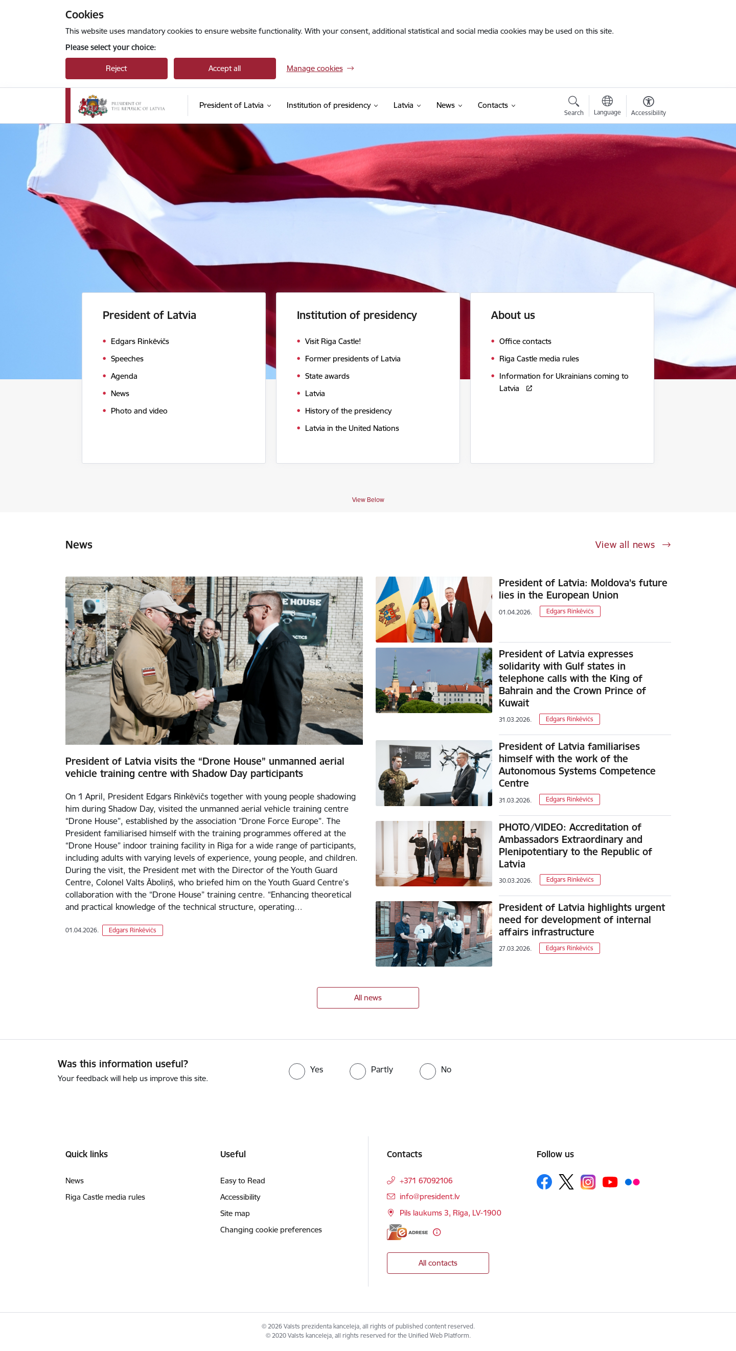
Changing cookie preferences (271, 1229)
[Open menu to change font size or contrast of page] (648, 107)
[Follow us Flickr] (632, 1181)
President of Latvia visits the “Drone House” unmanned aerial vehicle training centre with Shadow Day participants (204, 767)
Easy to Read (242, 1180)
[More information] (437, 1232)
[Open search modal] (574, 107)
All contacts (438, 1263)
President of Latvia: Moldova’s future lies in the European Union (583, 589)
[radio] (306, 1069)
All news (368, 997)
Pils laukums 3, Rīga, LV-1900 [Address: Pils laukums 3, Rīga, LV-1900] (450, 1213)
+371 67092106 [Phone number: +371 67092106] (426, 1180)
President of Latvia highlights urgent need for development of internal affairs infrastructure (582, 919)
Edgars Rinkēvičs (132, 930)
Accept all (225, 68)
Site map (235, 1213)
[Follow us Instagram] (588, 1182)
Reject (116, 68)
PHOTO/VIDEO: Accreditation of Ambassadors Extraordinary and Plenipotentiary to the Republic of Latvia (575, 845)
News (74, 1180)
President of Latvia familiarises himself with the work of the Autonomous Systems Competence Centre (577, 764)
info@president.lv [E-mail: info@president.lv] (429, 1196)
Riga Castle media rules (105, 1197)
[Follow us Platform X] (566, 1181)
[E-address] (407, 1232)
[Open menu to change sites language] (607, 107)
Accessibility (240, 1197)
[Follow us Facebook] (544, 1181)
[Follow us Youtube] (610, 1181)
